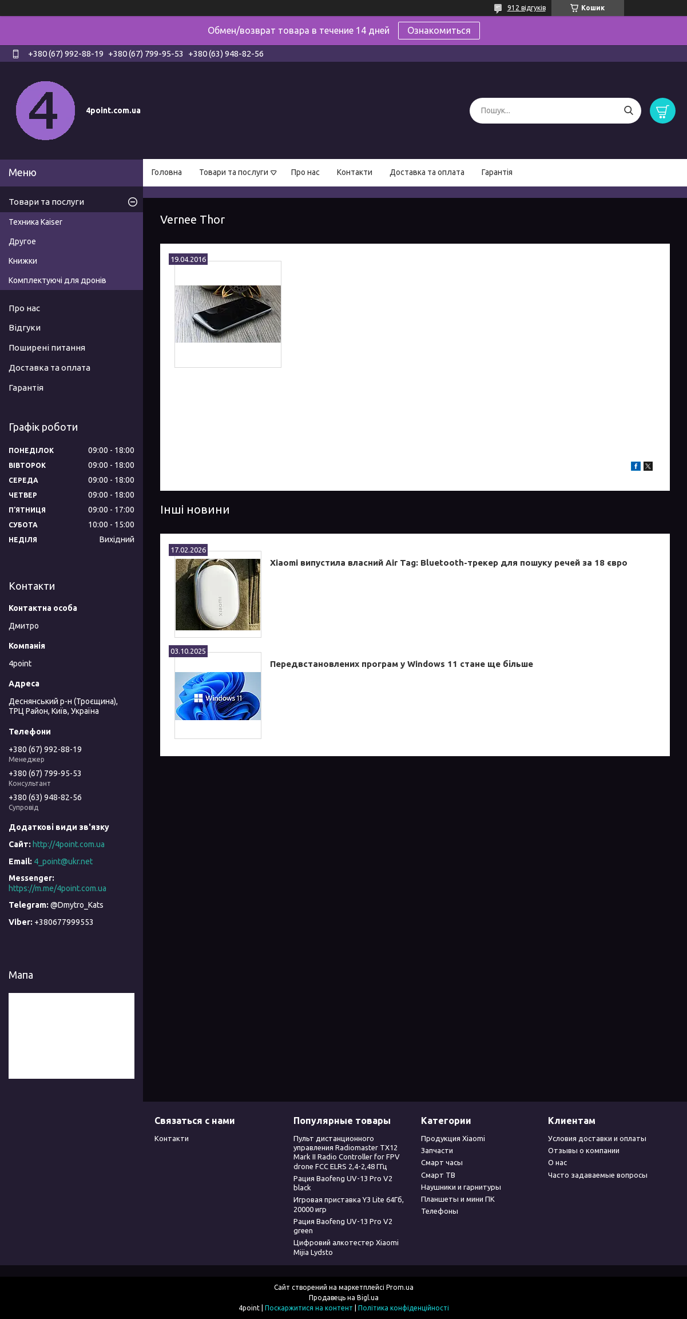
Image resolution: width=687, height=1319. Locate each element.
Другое (22, 241)
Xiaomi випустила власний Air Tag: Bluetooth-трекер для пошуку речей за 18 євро (449, 562)
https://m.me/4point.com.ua (57, 888)
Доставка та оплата (427, 172)
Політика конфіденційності (403, 1308)
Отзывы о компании (584, 1150)
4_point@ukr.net (63, 861)
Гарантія (497, 172)
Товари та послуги (233, 172)
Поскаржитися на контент (309, 1308)
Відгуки (25, 327)
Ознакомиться (439, 30)
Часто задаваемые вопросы (598, 1175)
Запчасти (437, 1150)
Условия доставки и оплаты (597, 1138)
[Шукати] (628, 111)
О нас (557, 1162)
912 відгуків (526, 7)
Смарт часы (442, 1162)
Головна (167, 172)
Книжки (23, 260)
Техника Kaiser (35, 222)
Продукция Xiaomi (453, 1138)
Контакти (354, 172)
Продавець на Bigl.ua (344, 1297)
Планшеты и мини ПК (458, 1199)
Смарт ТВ (438, 1175)
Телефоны (439, 1211)
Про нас (305, 172)
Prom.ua (400, 1287)
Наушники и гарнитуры (461, 1187)
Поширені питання (47, 347)
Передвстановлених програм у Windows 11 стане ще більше (401, 664)
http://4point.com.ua (69, 844)
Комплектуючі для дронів (57, 280)
